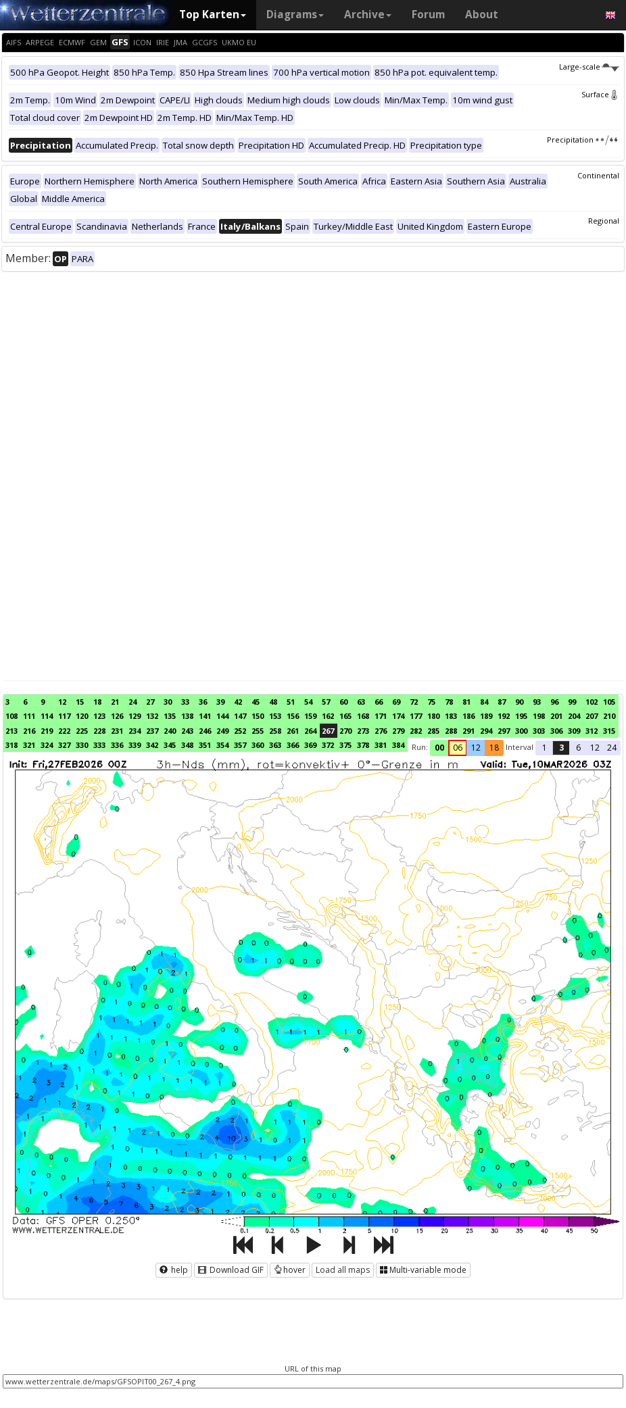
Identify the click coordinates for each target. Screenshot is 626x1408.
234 (134, 731)
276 (381, 731)
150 (257, 716)
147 (240, 716)
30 (168, 702)
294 (486, 731)
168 (363, 716)
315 (609, 731)
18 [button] (494, 747)
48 (273, 702)
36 (203, 702)
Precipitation (583, 139)
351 (205, 745)
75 (431, 702)
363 (275, 745)
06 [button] (457, 747)
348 (187, 745)
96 (554, 702)
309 (574, 731)
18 (97, 702)
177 (416, 716)
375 (345, 745)
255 (257, 731)
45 (255, 702)
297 (504, 731)
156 (293, 716)
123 (99, 716)
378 (363, 745)
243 (187, 731)
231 (117, 731)
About (481, 14)
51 (291, 702)
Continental (598, 175)
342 (152, 745)
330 (82, 745)
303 (539, 731)
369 (310, 745)
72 (414, 702)
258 (275, 731)
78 (449, 702)
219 (47, 731)
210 (609, 716)
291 (468, 731)
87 (502, 702)
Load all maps (343, 1270)
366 (293, 745)
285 (433, 731)
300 (521, 731)
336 (117, 745)
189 (486, 716)
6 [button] (578, 747)
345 (170, 745)
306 (556, 731)
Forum (428, 14)
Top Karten (212, 14)
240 (170, 731)
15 (80, 702)
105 (609, 702)
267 (328, 731)
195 (521, 716)
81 (466, 702)
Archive (367, 14)
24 (132, 702)
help (174, 1270)
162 (328, 716)
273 (363, 731)
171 (381, 716)
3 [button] (561, 747)
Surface (600, 94)
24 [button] (612, 747)
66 (379, 702)
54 (308, 702)
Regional (603, 221)
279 (398, 731)
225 (82, 731)
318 (11, 745)
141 (205, 716)
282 (416, 731)
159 (310, 716)
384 (398, 745)
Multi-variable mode (423, 1270)
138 (187, 716)
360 (257, 745)
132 (152, 716)
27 (150, 702)
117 (64, 716)
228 (99, 731)
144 (222, 716)
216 (29, 731)
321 (29, 745)
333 (99, 745)
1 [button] (544, 747)
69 (396, 702)
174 (398, 716)
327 (64, 745)
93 (537, 702)
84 (484, 702)
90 (519, 702)
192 (504, 716)
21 (115, 702)
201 (556, 716)
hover (290, 1270)
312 (591, 731)
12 (62, 702)
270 (345, 731)
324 (47, 745)
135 (170, 716)
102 (591, 702)
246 (205, 731)
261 (293, 731)
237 (152, 731)
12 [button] (476, 747)
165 (345, 716)
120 (82, 716)
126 (117, 716)
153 (275, 716)
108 (11, 716)
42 (238, 702)
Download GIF (231, 1270)
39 (220, 702)
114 (47, 716)
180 (433, 716)
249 (222, 731)
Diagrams (295, 14)
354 (222, 745)
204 (574, 716)
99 (572, 702)
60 (343, 702)
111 (29, 716)
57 (326, 702)
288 (451, 731)
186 (468, 716)
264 (310, 731)
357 (240, 745)
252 (240, 731)
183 (451, 716)
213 (11, 731)
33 (185, 702)
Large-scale (589, 66)
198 (539, 716)
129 (134, 716)
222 (64, 731)
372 (328, 745)
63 (361, 702)
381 (381, 745)
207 (591, 716)
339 (134, 745)
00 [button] (439, 747)
